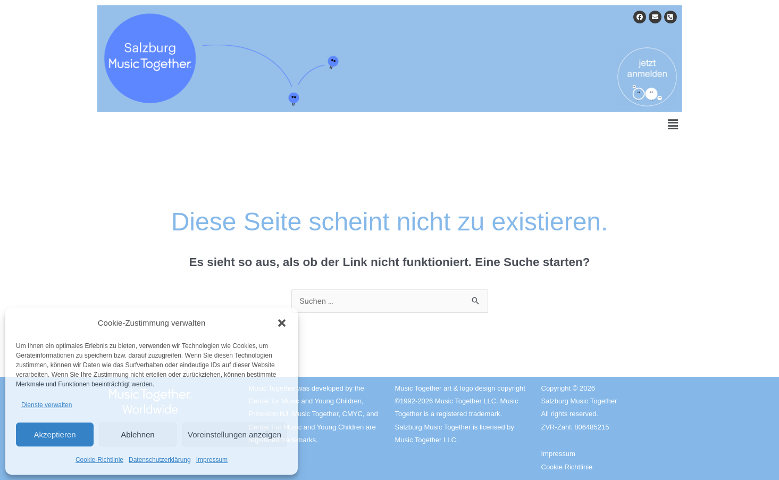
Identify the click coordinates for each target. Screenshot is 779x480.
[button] (282, 323)
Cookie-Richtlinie (99, 460)
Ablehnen (137, 434)
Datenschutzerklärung (160, 460)
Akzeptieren (54, 434)
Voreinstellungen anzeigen (234, 434)
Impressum (212, 460)
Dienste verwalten (46, 405)
